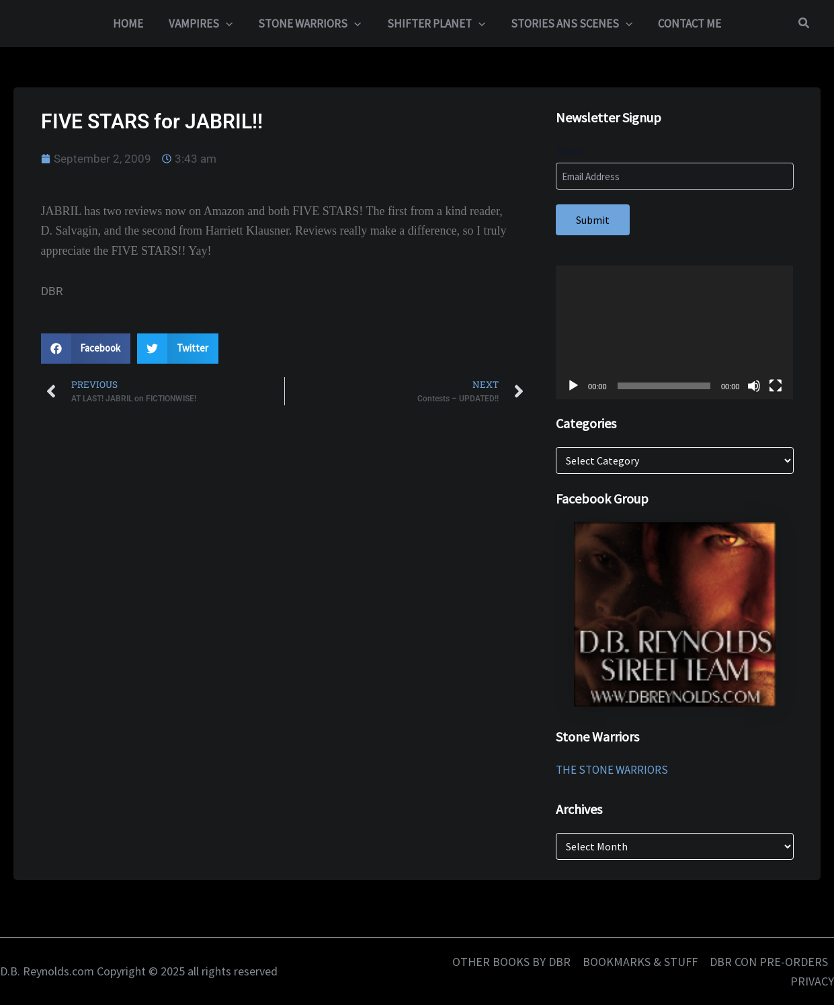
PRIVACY (812, 981)
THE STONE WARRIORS (612, 769)
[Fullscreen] (775, 386)
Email (569, 150)
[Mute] (754, 386)
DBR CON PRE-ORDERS (769, 961)
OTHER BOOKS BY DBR (511, 961)
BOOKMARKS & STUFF (640, 961)
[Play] (573, 386)
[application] (230, 23)
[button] (804, 23)
